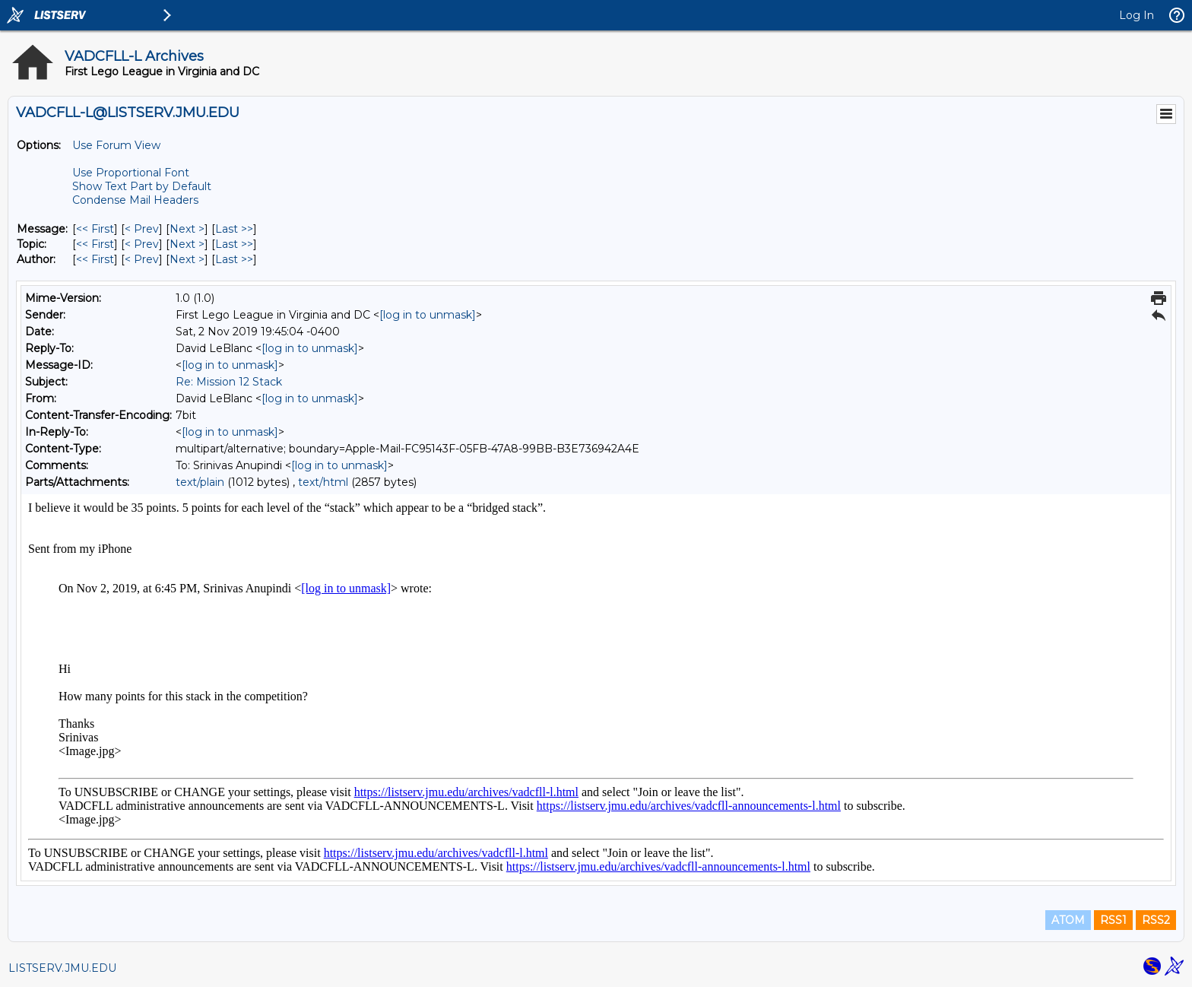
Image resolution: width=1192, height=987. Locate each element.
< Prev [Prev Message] (142, 229)
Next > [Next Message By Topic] (187, 244)
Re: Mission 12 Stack (229, 382)
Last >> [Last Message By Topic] (234, 244)
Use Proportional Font (130, 172)
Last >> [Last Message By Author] (234, 259)
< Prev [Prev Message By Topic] (142, 244)
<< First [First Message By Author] (95, 259)
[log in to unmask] (427, 315)
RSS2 (1156, 920)
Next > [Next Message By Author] (187, 259)
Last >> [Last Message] (234, 229)
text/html (323, 482)
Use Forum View (116, 145)
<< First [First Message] (95, 229)
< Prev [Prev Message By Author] (142, 259)
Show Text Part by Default (141, 186)
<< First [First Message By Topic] (95, 244)
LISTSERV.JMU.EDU (62, 968)
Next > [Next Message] (187, 229)
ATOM (1068, 920)
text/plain (200, 482)
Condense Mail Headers (135, 200)
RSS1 (1113, 920)
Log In (1136, 15)
